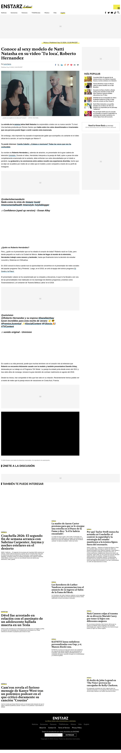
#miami (29, 205)
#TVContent (7, 329)
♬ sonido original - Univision (16, 335)
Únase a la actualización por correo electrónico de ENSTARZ (60, 735)
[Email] (74, 68)
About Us (42, 731)
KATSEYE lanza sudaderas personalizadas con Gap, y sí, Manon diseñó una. (67, 647)
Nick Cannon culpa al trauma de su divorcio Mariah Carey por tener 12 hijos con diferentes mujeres (102, 621)
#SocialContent (33, 327)
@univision (7, 318)
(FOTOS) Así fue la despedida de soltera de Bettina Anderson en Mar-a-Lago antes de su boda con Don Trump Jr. (104, 102)
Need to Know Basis (96, 129)
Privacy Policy (77, 731)
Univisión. (12, 159)
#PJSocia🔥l (48, 327)
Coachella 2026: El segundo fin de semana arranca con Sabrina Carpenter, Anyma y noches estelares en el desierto (105, 82)
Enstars (16, 6)
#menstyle (28, 208)
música (17, 128)
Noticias (5, 14)
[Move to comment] (77, 68)
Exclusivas (19, 14)
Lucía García (7, 67)
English (82, 14)
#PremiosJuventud (11, 327)
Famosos (32, 14)
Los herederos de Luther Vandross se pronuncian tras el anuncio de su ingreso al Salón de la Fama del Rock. (68, 592)
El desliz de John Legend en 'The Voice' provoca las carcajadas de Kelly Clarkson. (102, 686)
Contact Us (52, 731)
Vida (72, 14)
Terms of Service (64, 731)
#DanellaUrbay (46, 321)
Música (62, 14)
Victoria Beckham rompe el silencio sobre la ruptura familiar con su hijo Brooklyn (103, 88)
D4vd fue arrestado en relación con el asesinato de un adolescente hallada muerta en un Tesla (22, 623)
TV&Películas (47, 14)
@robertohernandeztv (13, 202)
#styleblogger (42, 208)
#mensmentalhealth (11, 208)
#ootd (37, 205)
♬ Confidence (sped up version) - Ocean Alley (25, 214)
